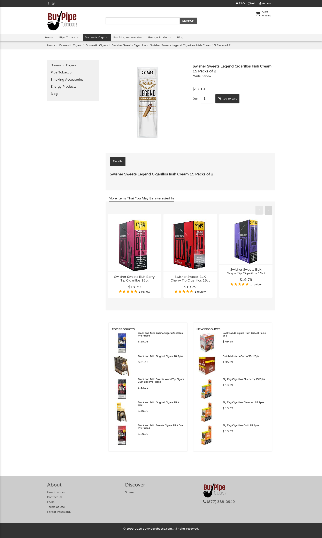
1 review (144, 291)
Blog (180, 37)
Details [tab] (117, 161)
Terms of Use (56, 507)
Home (49, 37)
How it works (55, 492)
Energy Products (159, 37)
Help (252, 3)
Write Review (202, 76)
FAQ (240, 3)
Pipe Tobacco (68, 37)
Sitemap (130, 492)
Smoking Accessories (127, 37)
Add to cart (227, 98)
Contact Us (54, 497)
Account (266, 3)
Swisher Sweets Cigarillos (129, 45)
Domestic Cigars (96, 37)
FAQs (50, 502)
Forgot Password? (59, 512)
